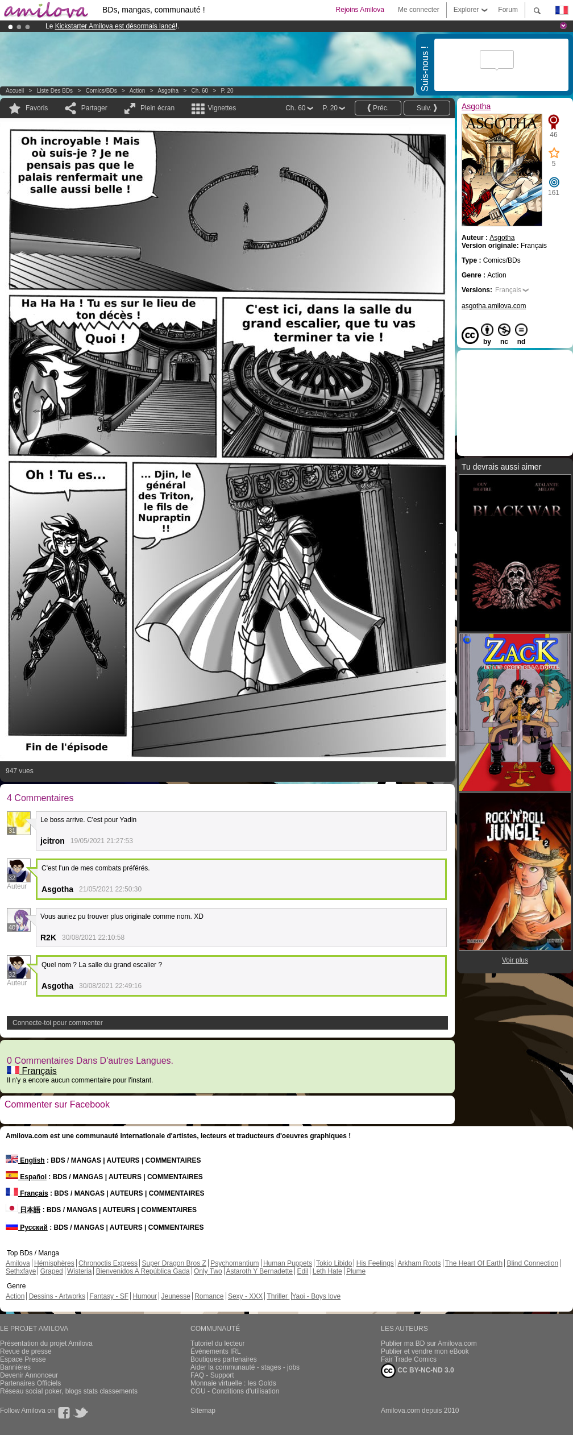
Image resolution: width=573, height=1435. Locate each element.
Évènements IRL (215, 1351)
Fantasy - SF (108, 1296)
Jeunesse (175, 1296)
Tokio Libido (334, 1263)
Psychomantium (234, 1263)
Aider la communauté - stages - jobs (245, 1367)
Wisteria (79, 1271)
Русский (27, 1227)
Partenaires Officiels (30, 1383)
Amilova (18, 1263)
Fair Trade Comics (409, 1359)
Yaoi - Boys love (316, 1296)
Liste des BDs (55, 91)
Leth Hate (327, 1271)
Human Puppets (287, 1263)
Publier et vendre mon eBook (425, 1351)
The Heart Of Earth (474, 1263)
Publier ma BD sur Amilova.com (429, 1343)
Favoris (37, 108)
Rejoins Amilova (360, 10)
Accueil (15, 91)
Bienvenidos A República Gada (143, 1271)
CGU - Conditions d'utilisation (234, 1391)
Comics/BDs (101, 91)
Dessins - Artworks (57, 1296)
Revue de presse (26, 1351)
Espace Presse (23, 1359)
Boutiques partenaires (223, 1359)
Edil (302, 1271)
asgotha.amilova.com (494, 306)
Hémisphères (54, 1263)
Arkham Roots (419, 1263)
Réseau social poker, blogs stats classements (69, 1391)
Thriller (278, 1296)
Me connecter (418, 10)
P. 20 (227, 91)
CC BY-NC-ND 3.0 (417, 1370)
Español (26, 1177)
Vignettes (221, 108)
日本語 (23, 1210)
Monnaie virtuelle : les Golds (233, 1383)
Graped (51, 1271)
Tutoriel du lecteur (217, 1343)
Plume (356, 1271)
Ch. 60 (200, 91)
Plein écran (157, 108)
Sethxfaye (21, 1271)
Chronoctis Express (108, 1263)
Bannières (15, 1367)
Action (138, 91)
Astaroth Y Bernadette (259, 1271)
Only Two (208, 1271)
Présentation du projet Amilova (46, 1343)
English (25, 1160)
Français (32, 1071)
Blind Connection (532, 1263)
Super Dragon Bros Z (174, 1263)
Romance (208, 1296)
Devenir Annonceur (29, 1375)
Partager (94, 108)
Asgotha (167, 91)
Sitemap (202, 1411)
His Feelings (375, 1263)
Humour (144, 1296)
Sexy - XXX (245, 1296)
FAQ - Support (212, 1375)
